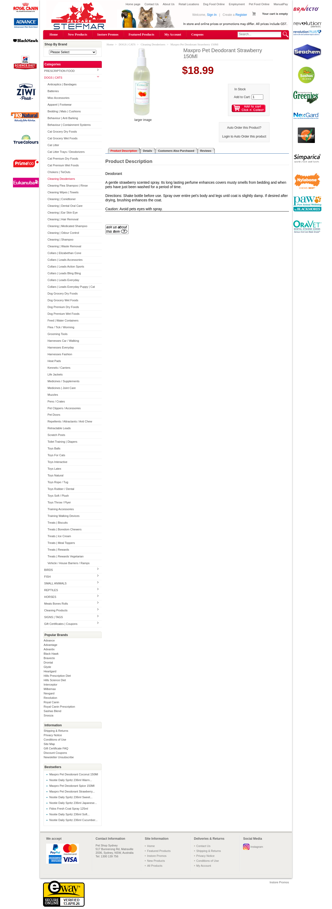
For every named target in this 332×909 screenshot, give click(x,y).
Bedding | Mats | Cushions (64, 111)
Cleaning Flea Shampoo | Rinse (67, 185)
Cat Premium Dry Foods (62, 158)
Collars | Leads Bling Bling (64, 273)
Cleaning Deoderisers (61, 178)
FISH (47, 576)
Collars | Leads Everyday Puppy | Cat (71, 286)
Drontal (48, 662)
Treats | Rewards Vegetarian (65, 556)
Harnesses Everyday (60, 347)
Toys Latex (54, 468)
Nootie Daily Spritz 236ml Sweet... (70, 797)
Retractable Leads (59, 428)
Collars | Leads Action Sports (65, 266)
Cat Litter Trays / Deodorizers (66, 151)
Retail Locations (189, 4)
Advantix (49, 649)
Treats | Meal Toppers (61, 542)
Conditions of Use (55, 739)
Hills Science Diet (55, 680)
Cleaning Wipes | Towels (62, 192)
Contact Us (151, 4)
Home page (133, 4)
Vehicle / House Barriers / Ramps (68, 563)
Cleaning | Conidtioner (61, 199)
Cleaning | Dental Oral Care (64, 205)
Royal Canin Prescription (59, 706)
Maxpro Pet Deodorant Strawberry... (72, 791)
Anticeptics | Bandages (62, 84)
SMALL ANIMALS (55, 583)
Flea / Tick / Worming (60, 327)
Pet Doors (53, 414)
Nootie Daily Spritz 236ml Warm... (70, 780)
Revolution (50, 697)
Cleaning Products (55, 610)
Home (54, 34)
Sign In (212, 15)
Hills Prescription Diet (57, 675)
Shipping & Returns (56, 730)
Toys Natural (55, 475)
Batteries (53, 91)
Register (241, 15)
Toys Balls (53, 448)
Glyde (47, 666)
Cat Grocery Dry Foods (62, 131)
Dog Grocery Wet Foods (62, 300)
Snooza (48, 715)
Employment (237, 4)
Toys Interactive (57, 461)
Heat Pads (54, 361)
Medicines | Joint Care (61, 387)
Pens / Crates (56, 401)
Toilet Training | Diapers (62, 441)
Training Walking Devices (63, 515)
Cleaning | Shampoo (60, 239)
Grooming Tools (57, 334)
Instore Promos (108, 34)
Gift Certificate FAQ (56, 748)
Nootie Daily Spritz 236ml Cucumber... (73, 820)
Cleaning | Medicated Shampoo (67, 226)
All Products (154, 865)
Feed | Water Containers (62, 320)
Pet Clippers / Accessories (64, 408)
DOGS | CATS (53, 77)
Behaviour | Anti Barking (62, 118)
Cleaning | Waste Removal (64, 246)
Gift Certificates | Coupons (60, 623)
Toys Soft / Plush (58, 495)
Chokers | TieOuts (58, 172)
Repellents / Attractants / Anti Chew (69, 421)
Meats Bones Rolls (56, 603)
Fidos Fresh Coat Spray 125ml (68, 808)
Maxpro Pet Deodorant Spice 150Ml (71, 785)
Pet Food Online (259, 4)
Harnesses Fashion (59, 354)
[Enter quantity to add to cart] (257, 97)
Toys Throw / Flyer (59, 502)
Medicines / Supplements (63, 381)
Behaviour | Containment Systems (69, 124)
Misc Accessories (58, 97)
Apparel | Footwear (59, 104)
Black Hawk (51, 653)
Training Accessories (60, 509)
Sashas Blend (52, 711)
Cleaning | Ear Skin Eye (62, 212)
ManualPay (281, 4)
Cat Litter (53, 145)
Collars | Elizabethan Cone (64, 253)
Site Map (49, 744)
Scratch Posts (56, 434)
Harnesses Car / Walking (63, 340)
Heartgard (50, 671)
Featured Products (141, 34)
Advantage (50, 644)
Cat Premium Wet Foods (63, 165)
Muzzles (52, 394)
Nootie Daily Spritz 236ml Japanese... (73, 802)
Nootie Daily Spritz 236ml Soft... (69, 814)
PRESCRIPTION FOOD (59, 70)
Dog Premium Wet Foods (63, 313)
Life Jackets (55, 374)
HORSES (50, 596)
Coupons (197, 34)
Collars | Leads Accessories (64, 259)
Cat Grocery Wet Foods (62, 138)
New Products (77, 34)
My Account (172, 34)
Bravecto (49, 658)
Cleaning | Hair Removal (62, 219)
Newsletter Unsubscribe (59, 757)
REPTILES (51, 590)
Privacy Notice (53, 735)
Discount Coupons (55, 752)
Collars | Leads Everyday (63, 280)
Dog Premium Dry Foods (63, 307)
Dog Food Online (214, 4)
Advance (49, 640)
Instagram (256, 846)
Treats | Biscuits (57, 522)
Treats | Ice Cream (59, 536)
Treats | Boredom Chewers (64, 529)
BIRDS (48, 569)
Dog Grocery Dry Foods (62, 293)
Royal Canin (51, 702)
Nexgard (49, 693)
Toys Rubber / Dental (60, 488)
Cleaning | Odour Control (63, 232)
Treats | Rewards (58, 549)
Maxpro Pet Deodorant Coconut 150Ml (73, 774)
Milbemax (50, 689)
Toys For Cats (56, 455)
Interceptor (50, 684)
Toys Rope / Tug (57, 482)
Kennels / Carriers (58, 367)
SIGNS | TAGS (53, 617)
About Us (169, 4)
